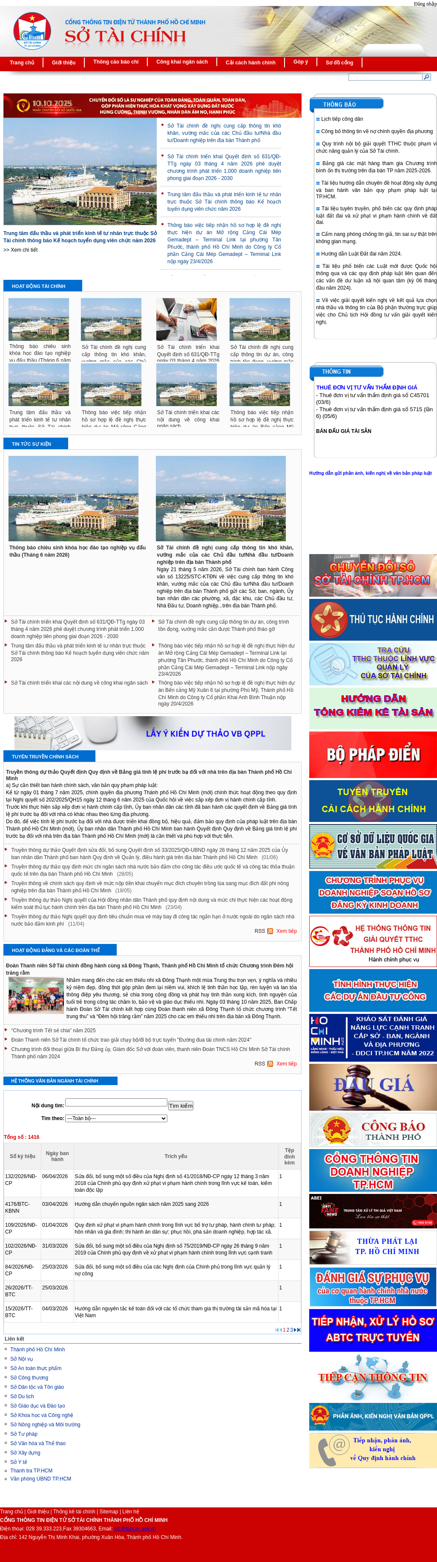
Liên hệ (130, 1512)
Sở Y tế (18, 1462)
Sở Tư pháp (23, 1434)
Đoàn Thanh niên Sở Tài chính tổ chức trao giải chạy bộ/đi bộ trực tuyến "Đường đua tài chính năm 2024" (132, 1040)
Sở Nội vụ (21, 1359)
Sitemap (109, 1512)
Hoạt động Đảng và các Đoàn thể (56, 950)
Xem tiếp (286, 931)
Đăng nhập (425, 4)
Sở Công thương (29, 1378)
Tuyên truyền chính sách (45, 756)
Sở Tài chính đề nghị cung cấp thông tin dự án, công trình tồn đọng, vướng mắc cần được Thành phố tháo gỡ (223, 625)
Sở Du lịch (22, 1396)
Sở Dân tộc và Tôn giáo (37, 1387)
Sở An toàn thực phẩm (35, 1368)
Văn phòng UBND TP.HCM (40, 1479)
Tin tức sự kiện (31, 444)
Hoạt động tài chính (38, 286)
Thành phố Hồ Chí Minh (37, 1350)
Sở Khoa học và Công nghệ (41, 1415)
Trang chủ (11, 1512)
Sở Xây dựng (25, 1453)
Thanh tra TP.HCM (31, 1471)
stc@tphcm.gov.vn (135, 1529)
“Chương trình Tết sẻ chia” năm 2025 (54, 1031)
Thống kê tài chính (74, 1512)
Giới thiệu (38, 1512)
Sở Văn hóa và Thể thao (38, 1443)
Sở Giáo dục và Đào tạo (37, 1406)
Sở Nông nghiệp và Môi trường (45, 1425)
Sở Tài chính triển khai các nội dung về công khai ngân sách (188, 419)
